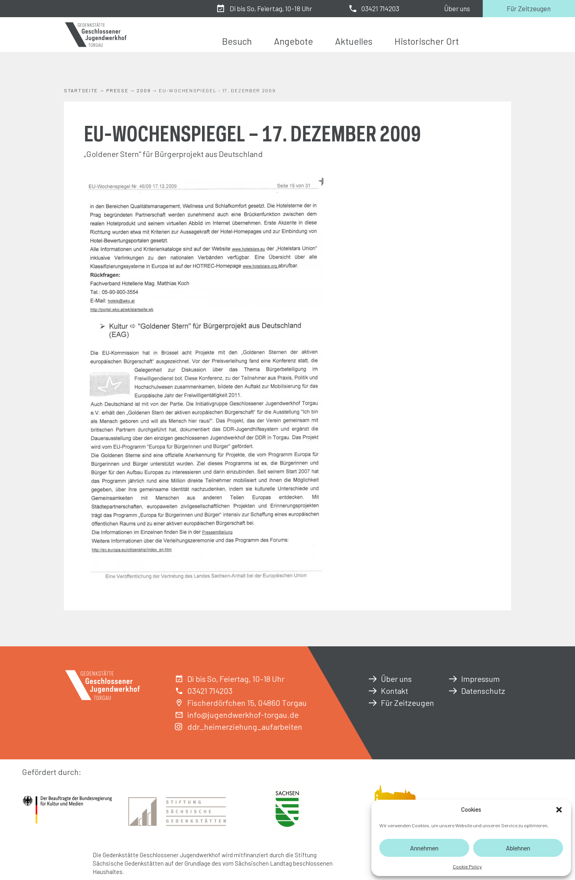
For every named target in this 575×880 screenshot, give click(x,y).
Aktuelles (354, 41)
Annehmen (424, 848)
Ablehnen (518, 848)
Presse (117, 90)
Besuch (237, 41)
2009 (144, 90)
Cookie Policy (467, 866)
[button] (559, 810)
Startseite (81, 90)
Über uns (457, 8)
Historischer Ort (427, 41)
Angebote (293, 41)
